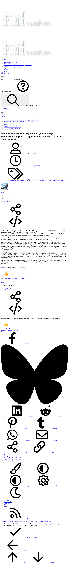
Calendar (6, 69)
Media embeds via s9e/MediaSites (42, 521)
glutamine (55, 180)
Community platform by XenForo (17, 521)
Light (45, 485)
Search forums (13, 62)
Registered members (9, 67)
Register (3, 116)
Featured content (8, 65)
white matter (63, 180)
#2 (4, 315)
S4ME (17, 473)
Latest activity (28, 65)
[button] (23, 91)
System (18, 485)
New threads (15, 65)
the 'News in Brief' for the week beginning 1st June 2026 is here (23, 120)
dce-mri (33, 180)
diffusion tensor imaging (41, 180)
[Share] (15, 214)
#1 (4, 228)
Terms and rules (8, 502)
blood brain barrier (12, 180)
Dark (17, 498)
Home (5, 59)
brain (18, 180)
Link (2, 267)
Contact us (6, 500)
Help (5, 504)
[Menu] (1, 29)
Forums (6, 60)
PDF (5, 267)
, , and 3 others (15, 278)
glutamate (50, 180)
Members (6, 66)
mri (59, 180)
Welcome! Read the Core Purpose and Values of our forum (18, 121)
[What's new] (4, 73)
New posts (6, 62)
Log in (2, 113)
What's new (7, 63)
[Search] (8, 73)
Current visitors (18, 67)
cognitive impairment (25, 180)
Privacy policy (7, 503)
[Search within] (18, 79)
